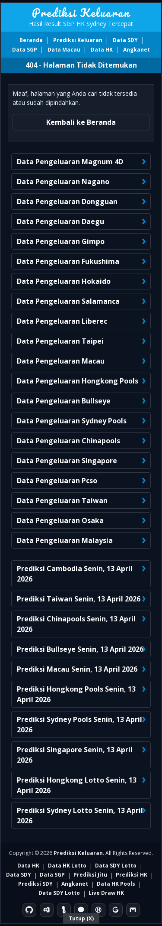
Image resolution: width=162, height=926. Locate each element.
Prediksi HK (131, 874)
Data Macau (64, 49)
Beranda (31, 40)
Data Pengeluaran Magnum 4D (70, 161)
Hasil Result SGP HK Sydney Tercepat (81, 23)
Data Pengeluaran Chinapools (68, 440)
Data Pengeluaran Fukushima (68, 261)
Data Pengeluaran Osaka (60, 520)
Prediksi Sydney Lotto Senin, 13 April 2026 (80, 815)
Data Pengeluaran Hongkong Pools (77, 381)
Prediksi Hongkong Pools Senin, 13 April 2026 (76, 694)
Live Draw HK (106, 893)
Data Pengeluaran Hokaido (64, 281)
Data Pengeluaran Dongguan (67, 201)
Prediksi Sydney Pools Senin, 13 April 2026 (79, 724)
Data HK (102, 49)
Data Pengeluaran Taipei (60, 341)
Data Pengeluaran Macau (61, 361)
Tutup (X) (81, 918)
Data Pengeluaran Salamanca (68, 301)
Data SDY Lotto (116, 865)
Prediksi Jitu (90, 874)
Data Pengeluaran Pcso (57, 480)
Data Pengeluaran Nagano (63, 181)
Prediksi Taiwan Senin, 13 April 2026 (78, 599)
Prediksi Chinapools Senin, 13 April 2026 (76, 624)
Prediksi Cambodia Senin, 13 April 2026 (75, 574)
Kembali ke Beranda (81, 122)
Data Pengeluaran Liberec (62, 321)
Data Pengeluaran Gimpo (61, 241)
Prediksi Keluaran (81, 12)
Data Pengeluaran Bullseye (64, 401)
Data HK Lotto (67, 865)
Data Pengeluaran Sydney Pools (72, 421)
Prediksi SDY (35, 883)
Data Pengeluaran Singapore (67, 460)
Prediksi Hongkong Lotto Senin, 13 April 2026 (77, 785)
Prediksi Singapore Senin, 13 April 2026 (75, 755)
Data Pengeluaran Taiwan (62, 500)
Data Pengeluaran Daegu (60, 221)
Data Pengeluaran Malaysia (65, 540)
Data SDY (125, 40)
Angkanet (136, 49)
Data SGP (24, 49)
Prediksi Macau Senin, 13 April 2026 (77, 669)
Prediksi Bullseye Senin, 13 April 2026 (80, 649)
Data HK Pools (116, 883)
